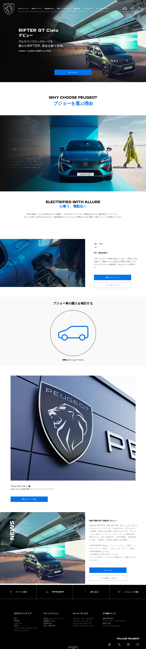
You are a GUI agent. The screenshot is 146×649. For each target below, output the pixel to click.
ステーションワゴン (21, 630)
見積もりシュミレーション (53, 618)
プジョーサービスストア (82, 623)
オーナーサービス (80, 613)
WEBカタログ (49, 621)
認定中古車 (107, 623)
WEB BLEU (108, 618)
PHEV (17, 621)
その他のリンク (109, 613)
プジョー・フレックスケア (83, 618)
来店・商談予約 (49, 626)
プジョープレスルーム (111, 626)
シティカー (18, 623)
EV (15, 618)
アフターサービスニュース (83, 626)
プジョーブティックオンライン (114, 621)
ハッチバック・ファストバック (25, 628)
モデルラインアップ (22, 613)
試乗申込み (47, 623)
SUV (16, 626)
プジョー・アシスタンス (82, 621)
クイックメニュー (51, 613)
